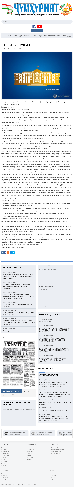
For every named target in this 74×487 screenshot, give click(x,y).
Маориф (5, 461)
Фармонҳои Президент (57, 450)
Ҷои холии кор (55, 477)
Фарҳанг (5, 463)
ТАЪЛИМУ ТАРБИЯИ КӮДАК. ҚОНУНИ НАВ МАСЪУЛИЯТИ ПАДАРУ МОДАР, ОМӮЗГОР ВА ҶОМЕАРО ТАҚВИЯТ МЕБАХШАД (54, 394)
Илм (4, 459)
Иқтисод (5, 450)
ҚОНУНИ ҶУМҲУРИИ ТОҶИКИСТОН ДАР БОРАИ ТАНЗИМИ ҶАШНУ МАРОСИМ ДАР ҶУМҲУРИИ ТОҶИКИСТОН (53, 418)
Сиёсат (4, 448)
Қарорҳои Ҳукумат (56, 451)
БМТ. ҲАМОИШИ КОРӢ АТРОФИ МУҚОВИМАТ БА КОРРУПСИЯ (19, 314)
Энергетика (6, 453)
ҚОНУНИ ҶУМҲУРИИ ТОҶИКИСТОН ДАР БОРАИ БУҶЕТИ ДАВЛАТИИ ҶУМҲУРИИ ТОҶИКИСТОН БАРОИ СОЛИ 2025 (53, 384)
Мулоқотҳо (30, 451)
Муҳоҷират (6, 455)
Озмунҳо (53, 476)
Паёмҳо (29, 448)
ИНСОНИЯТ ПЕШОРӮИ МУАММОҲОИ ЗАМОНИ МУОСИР (55, 403)
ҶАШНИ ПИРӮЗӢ (45, 322)
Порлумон (5, 477)
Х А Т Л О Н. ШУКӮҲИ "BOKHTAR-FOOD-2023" (55, 410)
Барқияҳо (29, 459)
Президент (6, 474)
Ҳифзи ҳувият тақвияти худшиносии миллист (18, 331)
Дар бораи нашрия (56, 474)
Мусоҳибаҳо (30, 455)
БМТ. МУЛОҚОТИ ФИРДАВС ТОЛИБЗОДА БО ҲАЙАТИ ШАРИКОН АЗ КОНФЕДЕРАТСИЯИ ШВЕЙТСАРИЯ (18, 276)
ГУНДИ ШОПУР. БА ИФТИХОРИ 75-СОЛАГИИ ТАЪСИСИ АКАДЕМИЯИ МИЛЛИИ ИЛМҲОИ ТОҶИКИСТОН (54, 350)
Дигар (4, 479)
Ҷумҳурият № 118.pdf (11, 391)
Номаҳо (5, 467)
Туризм (5, 465)
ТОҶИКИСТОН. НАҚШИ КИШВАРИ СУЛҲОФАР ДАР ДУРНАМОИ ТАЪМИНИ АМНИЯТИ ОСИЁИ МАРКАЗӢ (19, 323)
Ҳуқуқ (4, 457)
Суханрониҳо (30, 450)
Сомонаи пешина (37, 31)
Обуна (53, 479)
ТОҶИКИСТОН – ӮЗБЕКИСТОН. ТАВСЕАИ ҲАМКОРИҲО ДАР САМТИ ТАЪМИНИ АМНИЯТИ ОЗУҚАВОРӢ (53, 340)
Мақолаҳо (30, 457)
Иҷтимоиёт (6, 451)
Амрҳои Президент (56, 453)
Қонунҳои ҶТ (54, 448)
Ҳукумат (5, 476)
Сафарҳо (29, 453)
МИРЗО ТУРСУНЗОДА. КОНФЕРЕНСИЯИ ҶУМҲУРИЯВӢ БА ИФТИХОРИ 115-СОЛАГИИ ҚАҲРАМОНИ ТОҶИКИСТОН (18, 296)
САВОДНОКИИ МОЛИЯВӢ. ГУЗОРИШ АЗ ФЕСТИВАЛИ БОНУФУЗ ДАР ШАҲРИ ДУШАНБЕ (16, 286)
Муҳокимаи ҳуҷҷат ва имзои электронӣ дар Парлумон (17, 305)
